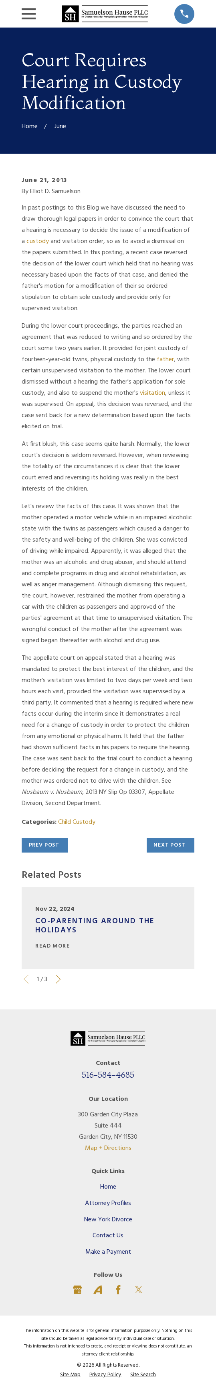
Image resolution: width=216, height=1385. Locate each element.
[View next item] (58, 979)
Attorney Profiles (108, 1203)
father (165, 359)
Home (108, 1187)
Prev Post (44, 845)
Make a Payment (108, 1252)
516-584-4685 (108, 1074)
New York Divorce (108, 1220)
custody (37, 241)
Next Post (169, 845)
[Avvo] (97, 1289)
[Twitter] (138, 1289)
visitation (152, 393)
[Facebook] (118, 1289)
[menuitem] (70, 1374)
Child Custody (76, 822)
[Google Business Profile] (77, 1289)
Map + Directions (108, 1148)
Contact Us (108, 1236)
